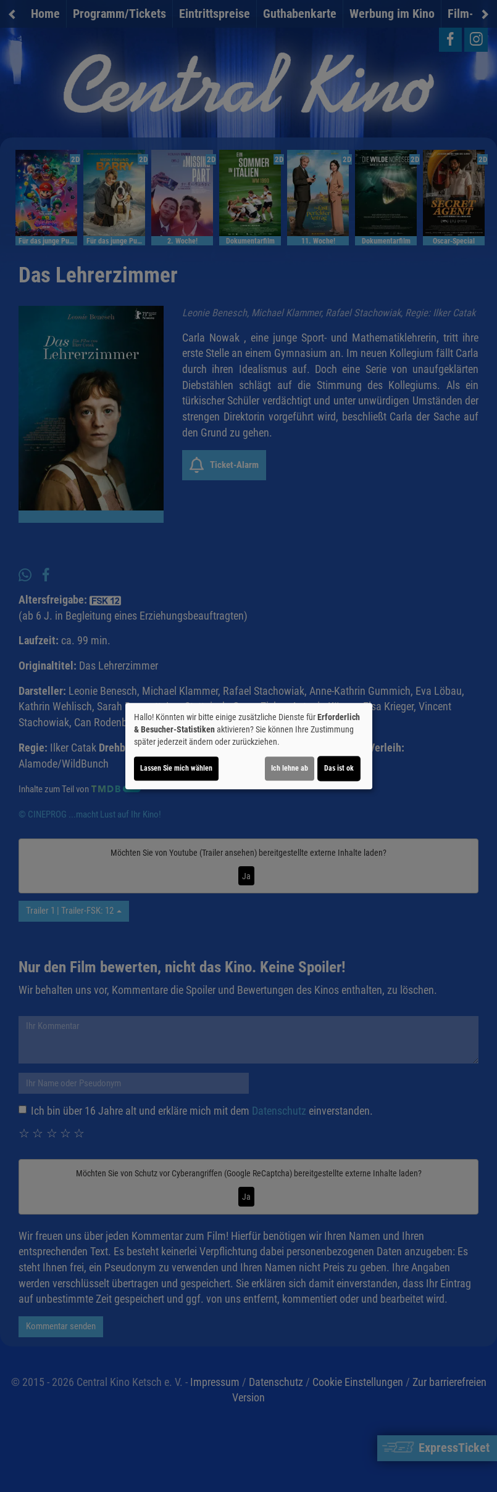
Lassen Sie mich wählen (176, 768)
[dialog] (248, 746)
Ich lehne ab (289, 768)
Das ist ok (339, 768)
